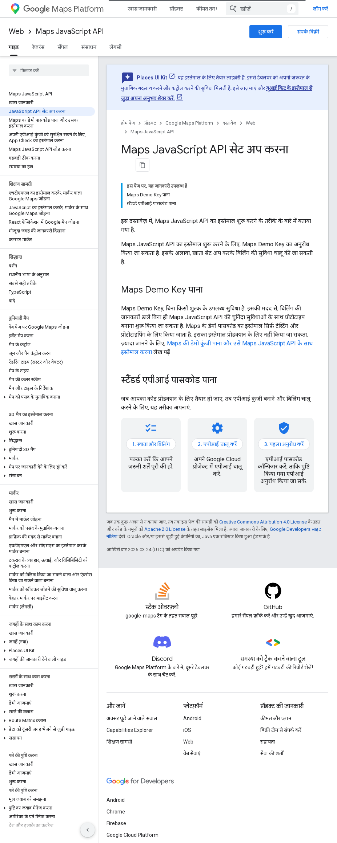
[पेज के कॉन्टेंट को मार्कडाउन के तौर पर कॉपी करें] (142, 165)
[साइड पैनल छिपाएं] (87, 830)
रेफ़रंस (38, 47)
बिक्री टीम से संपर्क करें (280, 730)
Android (192, 718)
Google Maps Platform (189, 123)
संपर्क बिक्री (308, 31)
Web (16, 31)
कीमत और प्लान (275, 718)
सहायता (267, 742)
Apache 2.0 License (164, 529)
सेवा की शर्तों (272, 753)
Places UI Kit (152, 78)
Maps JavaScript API (70, 31)
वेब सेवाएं (192, 753)
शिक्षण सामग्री (119, 742)
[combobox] (262, 8)
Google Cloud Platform (133, 835)
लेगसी (115, 47)
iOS (187, 730)
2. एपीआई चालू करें (217, 444)
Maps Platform (63, 9)
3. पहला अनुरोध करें (284, 444)
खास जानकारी (142, 8)
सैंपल (62, 47)
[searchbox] (49, 70)
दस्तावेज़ (229, 123)
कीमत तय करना (211, 8)
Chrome (116, 812)
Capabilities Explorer (130, 730)
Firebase (116, 823)
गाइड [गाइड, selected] (14, 47)
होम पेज (128, 123)
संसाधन (88, 47)
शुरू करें (265, 31)
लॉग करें (320, 9)
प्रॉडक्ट (176, 8)
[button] (47, 397)
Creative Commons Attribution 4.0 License (263, 522)
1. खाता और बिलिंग (151, 444)
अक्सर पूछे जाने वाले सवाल (132, 718)
